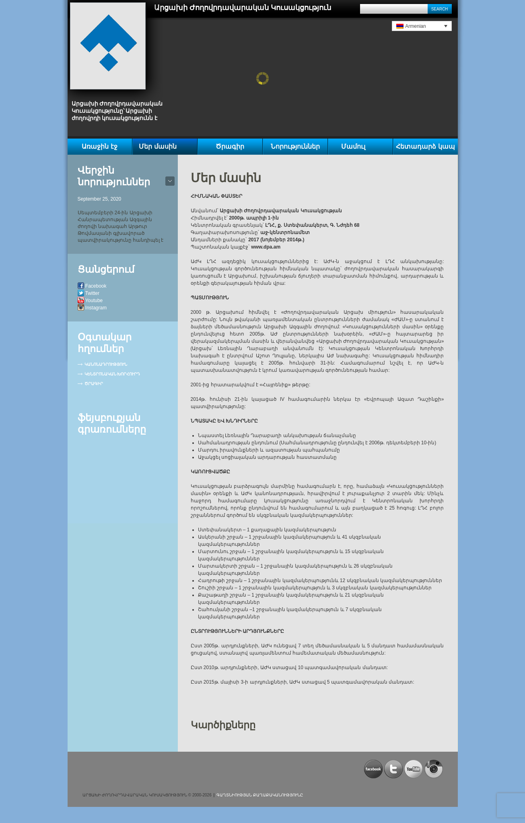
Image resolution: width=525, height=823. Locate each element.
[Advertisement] (176, 772)
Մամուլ (353, 146)
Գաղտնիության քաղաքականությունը (259, 795)
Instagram (96, 308)
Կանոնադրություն (105, 364)
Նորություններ (295, 146)
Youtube (94, 300)
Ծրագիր (230, 146)
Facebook (96, 286)
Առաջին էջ (99, 146)
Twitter (92, 293)
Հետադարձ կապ (425, 146)
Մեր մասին (157, 146)
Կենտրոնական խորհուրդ (112, 374)
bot (170, 181)
